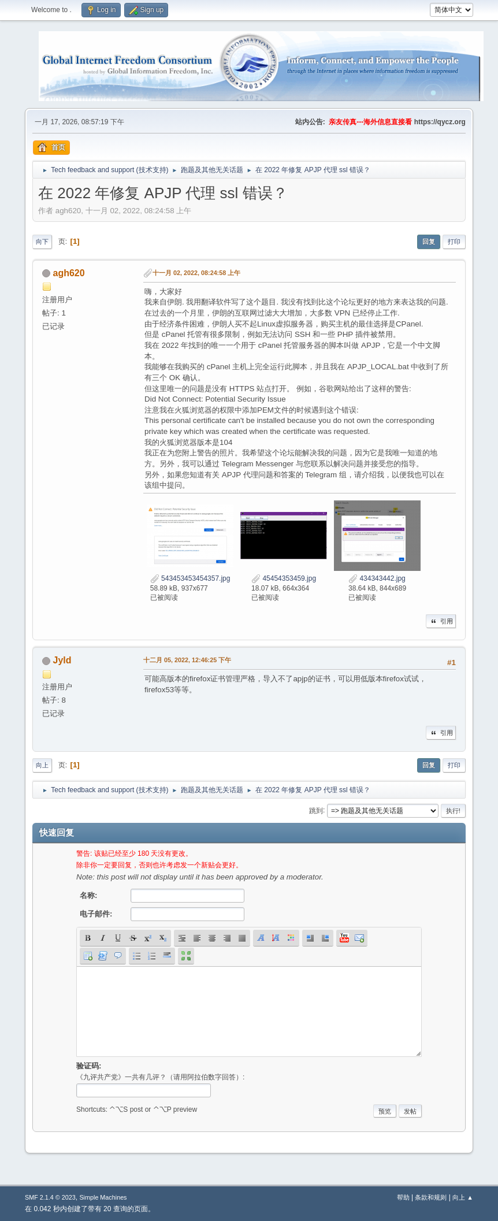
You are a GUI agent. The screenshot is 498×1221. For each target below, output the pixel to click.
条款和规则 (431, 1197)
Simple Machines (103, 1197)
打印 (454, 241)
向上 (42, 765)
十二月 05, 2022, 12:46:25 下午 (187, 659)
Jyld (62, 660)
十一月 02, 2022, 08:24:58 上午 (196, 272)
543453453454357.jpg (190, 578)
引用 (441, 621)
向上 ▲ (462, 1197)
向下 (42, 241)
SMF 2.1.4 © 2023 (50, 1197)
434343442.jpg (377, 578)
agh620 (69, 273)
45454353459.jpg (283, 578)
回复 (428, 241)
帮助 (403, 1197)
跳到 (316, 810)
